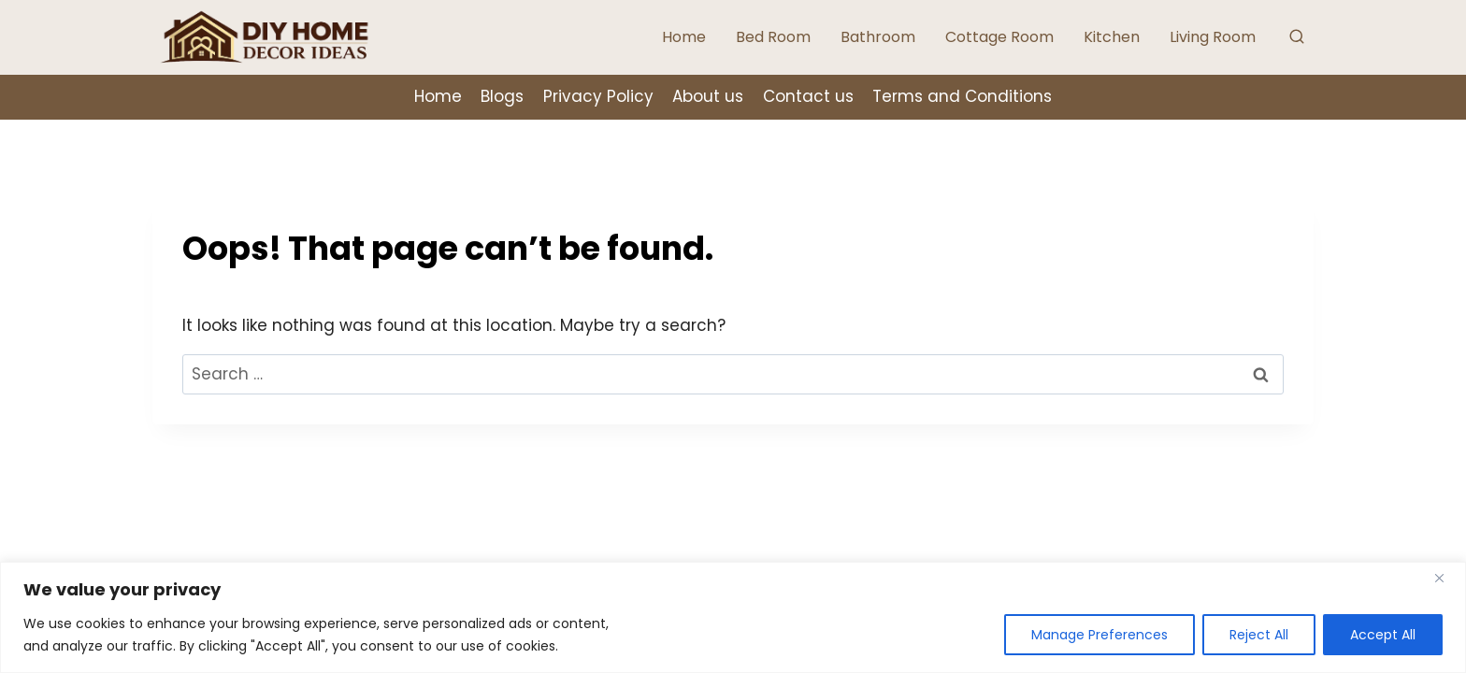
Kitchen (1112, 37)
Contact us (808, 96)
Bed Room (773, 37)
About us (707, 96)
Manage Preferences (1099, 634)
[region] (733, 617)
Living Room (1213, 37)
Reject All (1258, 634)
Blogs (502, 96)
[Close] (1446, 577)
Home (684, 37)
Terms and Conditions (962, 96)
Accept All (1383, 634)
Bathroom (878, 37)
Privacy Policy (598, 96)
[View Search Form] (1297, 37)
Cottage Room (999, 37)
